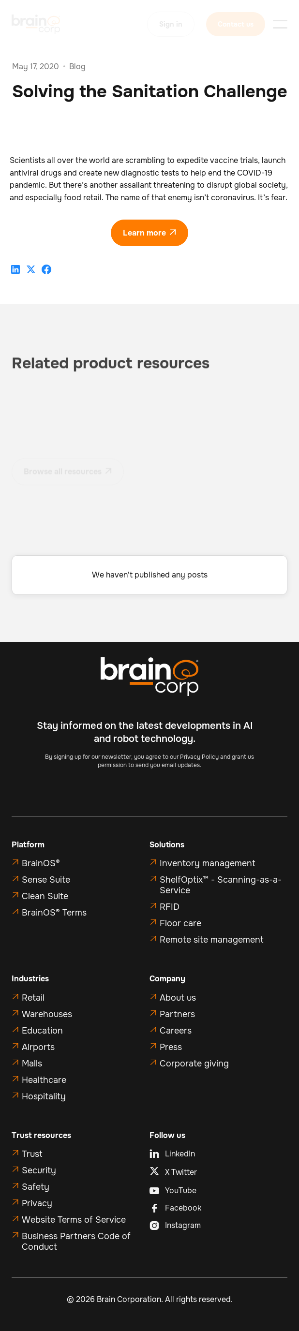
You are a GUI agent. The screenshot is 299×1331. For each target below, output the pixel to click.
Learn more (149, 233)
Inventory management (207, 863)
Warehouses (47, 1014)
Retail (33, 997)
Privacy (37, 1203)
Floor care (180, 923)
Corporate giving (194, 1063)
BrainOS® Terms (54, 912)
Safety (35, 1187)
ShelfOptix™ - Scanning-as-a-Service (221, 885)
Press (171, 1047)
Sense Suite (46, 879)
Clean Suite (45, 896)
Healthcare (44, 1080)
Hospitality (44, 1096)
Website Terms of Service (74, 1219)
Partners (177, 1014)
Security (39, 1170)
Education (42, 1030)
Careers (176, 1030)
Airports (38, 1047)
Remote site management (212, 939)
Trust (32, 1154)
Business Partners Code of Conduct (76, 1241)
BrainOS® (41, 863)
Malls (32, 1063)
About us (178, 997)
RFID (169, 907)
